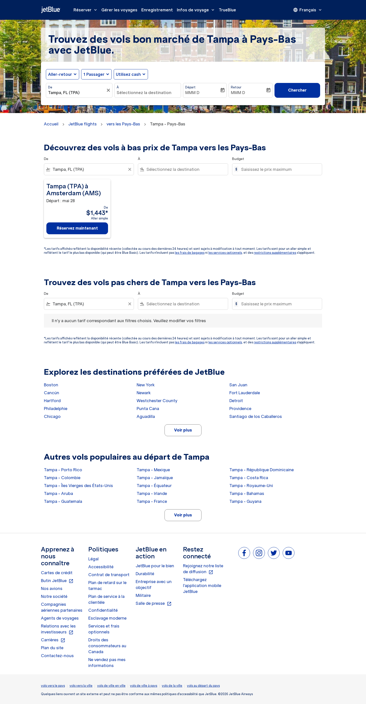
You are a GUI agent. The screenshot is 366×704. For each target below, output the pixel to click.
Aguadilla (146, 416)
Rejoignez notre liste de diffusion (203, 569)
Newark (144, 392)
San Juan (238, 384)
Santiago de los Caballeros (255, 416)
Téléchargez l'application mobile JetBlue (202, 585)
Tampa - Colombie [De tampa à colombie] (62, 477)
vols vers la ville (81, 685)
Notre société (54, 596)
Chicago (52, 416)
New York (146, 384)
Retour (236, 87)
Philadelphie (55, 408)
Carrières (53, 640)
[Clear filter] (129, 169)
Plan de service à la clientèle (106, 599)
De (50, 87)
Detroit (236, 400)
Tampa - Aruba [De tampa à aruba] (58, 493)
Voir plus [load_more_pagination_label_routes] (183, 430)
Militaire (143, 595)
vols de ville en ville (111, 685)
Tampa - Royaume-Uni (251, 485)
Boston (51, 384)
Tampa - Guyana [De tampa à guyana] (245, 501)
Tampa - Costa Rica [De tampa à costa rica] (248, 477)
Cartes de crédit (57, 572)
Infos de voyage (197, 10)
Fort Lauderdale (244, 392)
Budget (238, 159)
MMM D (192, 92)
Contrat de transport (108, 574)
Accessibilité (100, 566)
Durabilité (145, 573)
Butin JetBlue (57, 581)
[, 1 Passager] (94, 74)
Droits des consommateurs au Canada (107, 645)
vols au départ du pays (203, 685)
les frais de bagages (189, 252)
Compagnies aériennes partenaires (61, 607)
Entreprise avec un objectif (154, 584)
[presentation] (308, 10)
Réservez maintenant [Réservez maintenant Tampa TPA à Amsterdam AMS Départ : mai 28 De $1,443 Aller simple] (77, 228)
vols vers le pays (53, 685)
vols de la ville (172, 685)
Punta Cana (148, 408)
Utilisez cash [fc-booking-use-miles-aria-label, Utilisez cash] (128, 74)
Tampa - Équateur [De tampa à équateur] (154, 485)
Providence (240, 408)
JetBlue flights (82, 123)
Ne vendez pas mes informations (107, 662)
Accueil (51, 123)
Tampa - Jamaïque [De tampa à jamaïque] (155, 477)
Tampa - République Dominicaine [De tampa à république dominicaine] (261, 469)
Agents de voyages (60, 618)
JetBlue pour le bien (155, 565)
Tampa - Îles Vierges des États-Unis (78, 485)
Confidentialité (103, 610)
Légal (93, 558)
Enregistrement (157, 9)
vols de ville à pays (143, 685)
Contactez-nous (57, 655)
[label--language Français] (308, 10)
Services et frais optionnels (103, 629)
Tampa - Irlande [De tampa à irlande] (152, 493)
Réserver (86, 10)
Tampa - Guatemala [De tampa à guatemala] (63, 501)
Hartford (52, 400)
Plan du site (52, 647)
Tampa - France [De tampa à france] (152, 501)
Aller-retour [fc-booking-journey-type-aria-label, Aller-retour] (60, 74)
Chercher (297, 90)
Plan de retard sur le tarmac (107, 585)
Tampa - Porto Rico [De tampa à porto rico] (63, 469)
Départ (190, 87)
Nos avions (51, 588)
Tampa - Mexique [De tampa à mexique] (153, 469)
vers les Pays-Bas (123, 123)
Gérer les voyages (119, 9)
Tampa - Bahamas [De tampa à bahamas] (246, 493)
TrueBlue (227, 9)
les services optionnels (225, 252)
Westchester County (157, 400)
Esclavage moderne (107, 618)
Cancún (51, 392)
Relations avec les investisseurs (58, 629)
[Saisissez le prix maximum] (279, 169)
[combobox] (76, 93)
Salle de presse (154, 603)
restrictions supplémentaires (275, 252)
